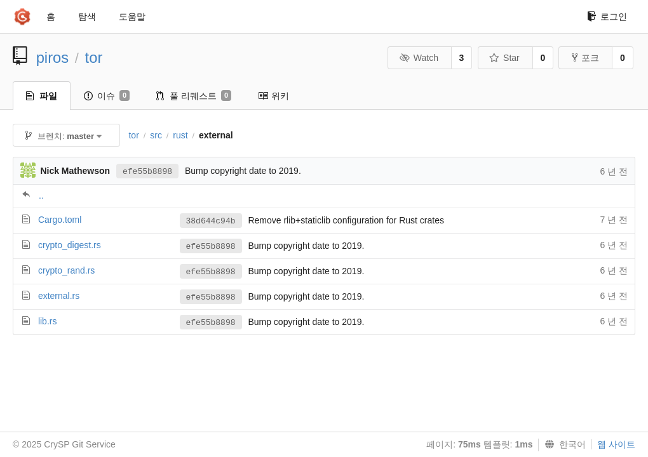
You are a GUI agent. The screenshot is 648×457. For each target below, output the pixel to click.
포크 (585, 58)
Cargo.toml (59, 220)
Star (504, 58)
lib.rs (47, 321)
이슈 (107, 96)
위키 (273, 96)
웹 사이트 (616, 444)
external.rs (58, 296)
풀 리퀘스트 (193, 96)
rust (180, 135)
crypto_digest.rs (69, 245)
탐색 (87, 16)
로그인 (607, 16)
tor (94, 57)
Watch (418, 58)
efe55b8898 (147, 171)
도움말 (132, 16)
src (156, 135)
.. (41, 195)
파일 (41, 96)
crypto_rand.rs (66, 270)
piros (52, 57)
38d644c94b (211, 221)
